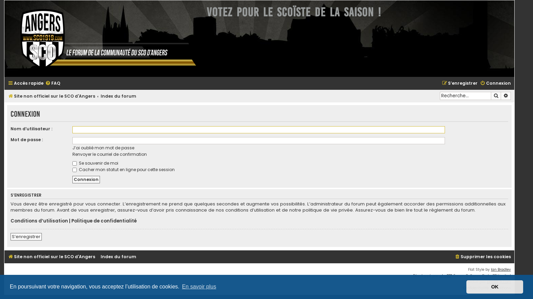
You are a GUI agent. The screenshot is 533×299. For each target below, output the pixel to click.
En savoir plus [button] (199, 286)
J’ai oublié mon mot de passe (103, 147)
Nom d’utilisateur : (31, 129)
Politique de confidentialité (104, 221)
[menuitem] (52, 83)
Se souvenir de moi (95, 163)
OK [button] (495, 286)
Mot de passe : (27, 140)
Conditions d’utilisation (39, 221)
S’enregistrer (26, 236)
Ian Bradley (501, 269)
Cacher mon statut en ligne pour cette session (123, 169)
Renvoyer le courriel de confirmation (109, 154)
